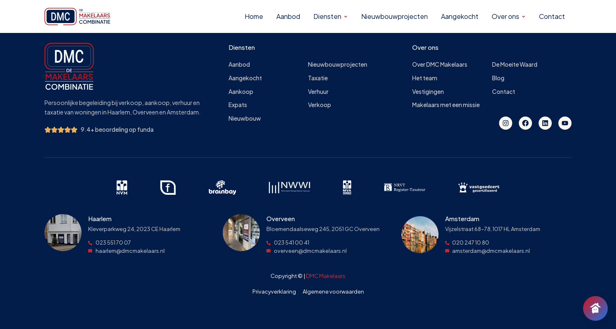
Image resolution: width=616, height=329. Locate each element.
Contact (503, 91)
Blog (498, 78)
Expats (238, 104)
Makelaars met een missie (446, 104)
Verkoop (319, 104)
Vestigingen (428, 91)
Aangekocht (245, 78)
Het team (424, 78)
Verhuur (318, 91)
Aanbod (239, 64)
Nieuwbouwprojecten (337, 64)
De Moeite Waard (514, 64)
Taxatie (318, 78)
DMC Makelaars (325, 276)
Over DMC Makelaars (439, 64)
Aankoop (241, 91)
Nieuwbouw (245, 118)
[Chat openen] (595, 308)
